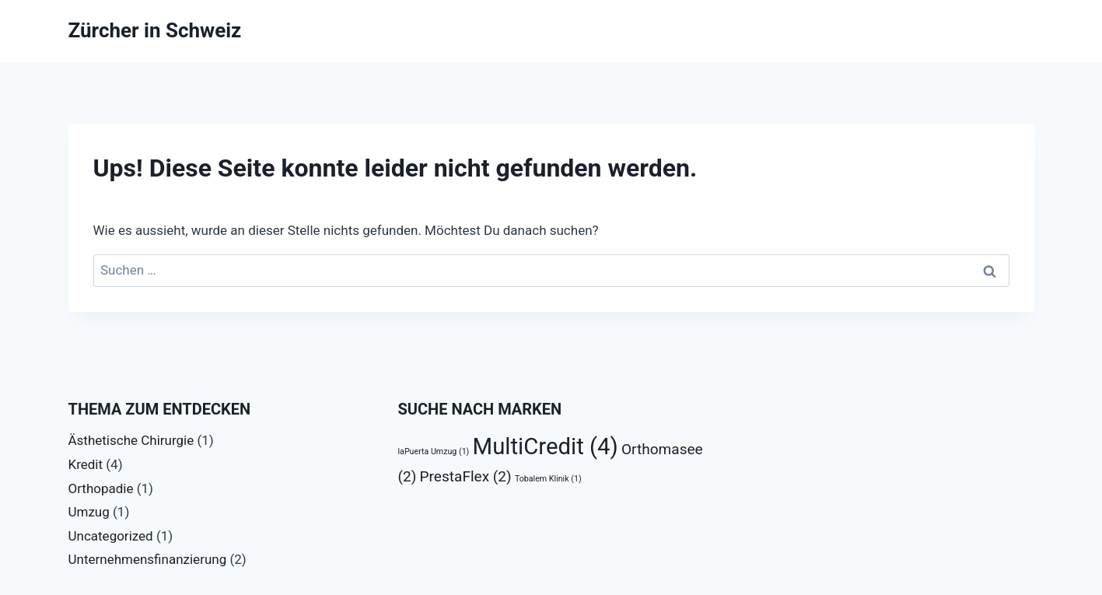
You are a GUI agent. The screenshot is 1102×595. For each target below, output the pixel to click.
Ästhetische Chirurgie (131, 440)
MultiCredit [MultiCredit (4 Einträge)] (545, 446)
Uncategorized (110, 536)
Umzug (89, 512)
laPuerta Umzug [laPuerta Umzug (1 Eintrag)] (434, 451)
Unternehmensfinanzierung (147, 559)
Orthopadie (101, 488)
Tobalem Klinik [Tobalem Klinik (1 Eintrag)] (548, 479)
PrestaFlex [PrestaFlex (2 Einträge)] (466, 476)
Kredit (85, 464)
